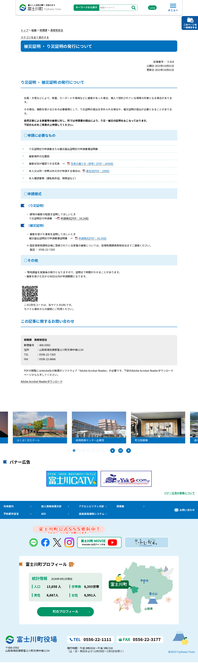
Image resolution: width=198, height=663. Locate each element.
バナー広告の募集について (179, 493)
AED (43, 514)
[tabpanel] (79, 427)
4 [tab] (83, 450)
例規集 (119, 506)
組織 (34, 30)
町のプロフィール (65, 612)
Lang (150, 8)
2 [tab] (74, 450)
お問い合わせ (187, 510)
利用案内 (8, 506)
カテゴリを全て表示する (35, 37)
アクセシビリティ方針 (90, 506)
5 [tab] (88, 450)
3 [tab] (79, 450)
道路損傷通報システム (91, 514)
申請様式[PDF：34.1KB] (74, 218)
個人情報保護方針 (51, 506)
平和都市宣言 (11, 514)
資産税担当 (56, 30)
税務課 (43, 30)
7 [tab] (98, 450)
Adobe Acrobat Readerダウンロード (42, 381)
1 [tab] (69, 450)
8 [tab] (103, 450)
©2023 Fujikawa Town (181, 652)
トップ (24, 30)
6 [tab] (93, 450)
